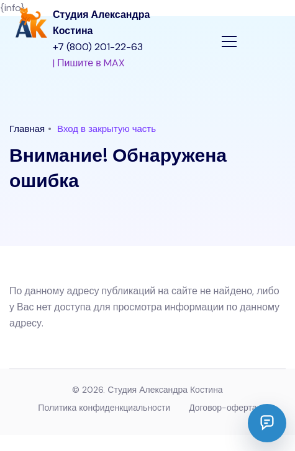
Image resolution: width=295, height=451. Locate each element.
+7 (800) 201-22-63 (98, 46)
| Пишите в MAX (89, 62)
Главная (27, 129)
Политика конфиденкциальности (104, 407)
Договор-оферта (222, 407)
